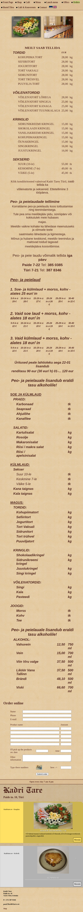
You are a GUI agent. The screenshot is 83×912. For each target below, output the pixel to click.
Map (5, 910)
